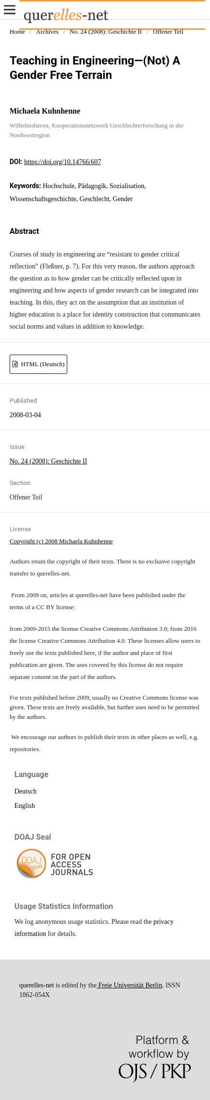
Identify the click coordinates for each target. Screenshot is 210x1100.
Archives (47, 31)
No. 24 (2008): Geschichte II (106, 31)
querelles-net (36, 985)
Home (17, 31)
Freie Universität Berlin (129, 985)
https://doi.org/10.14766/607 (62, 162)
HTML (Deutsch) (41, 364)
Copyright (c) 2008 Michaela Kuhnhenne (61, 541)
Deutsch (25, 791)
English (24, 805)
